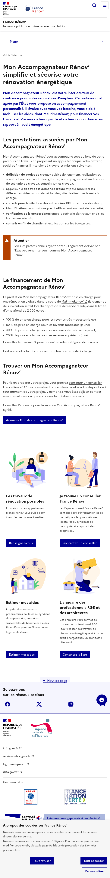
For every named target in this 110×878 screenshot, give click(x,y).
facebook (7, 704)
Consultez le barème (18, 342)
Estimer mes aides (22, 654)
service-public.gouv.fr (16, 756)
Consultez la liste (75, 654)
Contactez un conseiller (80, 543)
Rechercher (94, 5)
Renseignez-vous (21, 543)
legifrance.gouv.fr (14, 764)
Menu (104, 5)
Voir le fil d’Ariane (12, 55)
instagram (70, 704)
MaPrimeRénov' (72, 301)
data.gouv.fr (11, 772)
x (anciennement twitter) (39, 704)
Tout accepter (93, 860)
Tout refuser (42, 860)
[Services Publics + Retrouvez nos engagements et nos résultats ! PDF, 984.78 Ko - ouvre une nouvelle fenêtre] (55, 819)
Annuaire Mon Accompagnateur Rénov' (34, 420)
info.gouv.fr (10, 748)
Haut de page (57, 680)
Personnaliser (94, 871)
